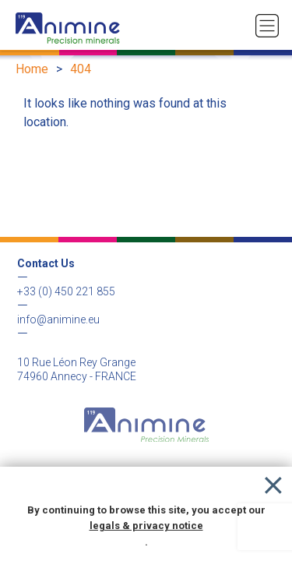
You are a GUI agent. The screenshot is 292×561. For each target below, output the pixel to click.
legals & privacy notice (146, 525)
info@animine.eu (58, 319)
